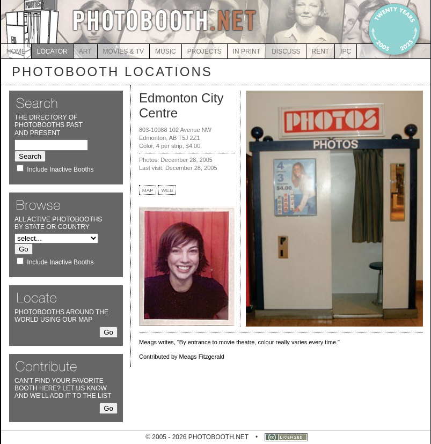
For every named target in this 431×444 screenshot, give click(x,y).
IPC (345, 51)
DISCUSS (286, 51)
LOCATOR (52, 51)
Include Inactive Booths (60, 169)
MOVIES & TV (123, 51)
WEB (167, 190)
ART (85, 51)
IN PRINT (246, 51)
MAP (148, 190)
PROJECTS (204, 51)
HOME (16, 51)
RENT (321, 51)
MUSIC (165, 51)
